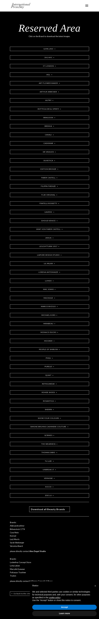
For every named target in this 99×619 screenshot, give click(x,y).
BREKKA (48, 126)
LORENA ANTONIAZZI (48, 272)
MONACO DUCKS (48, 332)
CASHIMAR (48, 143)
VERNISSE (48, 478)
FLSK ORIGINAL (48, 195)
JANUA (48, 238)
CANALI (48, 135)
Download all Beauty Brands (48, 509)
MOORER (48, 341)
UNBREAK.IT (48, 470)
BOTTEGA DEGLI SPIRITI (48, 109)
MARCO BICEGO (48, 306)
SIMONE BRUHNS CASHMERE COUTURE (48, 427)
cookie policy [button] (54, 597)
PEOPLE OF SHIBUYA (48, 349)
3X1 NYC (48, 57)
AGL (48, 75)
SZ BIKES (48, 435)
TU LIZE (48, 461)
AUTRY (48, 100)
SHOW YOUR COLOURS (48, 418)
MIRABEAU (48, 323)
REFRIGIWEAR (48, 384)
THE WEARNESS (48, 444)
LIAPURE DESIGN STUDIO (48, 255)
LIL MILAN (48, 263)
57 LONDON (48, 66)
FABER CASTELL (48, 178)
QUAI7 (48, 375)
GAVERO (48, 212)
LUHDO (48, 281)
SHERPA (48, 409)
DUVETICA (48, 160)
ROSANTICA (48, 401)
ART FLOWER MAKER (48, 83)
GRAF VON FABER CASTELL (48, 229)
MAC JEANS (48, 289)
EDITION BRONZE (48, 169)
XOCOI (48, 487)
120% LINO (48, 49)
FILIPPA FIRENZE (48, 186)
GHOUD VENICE (48, 221)
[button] (95, 586)
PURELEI (48, 366)
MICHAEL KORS (48, 315)
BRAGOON (48, 117)
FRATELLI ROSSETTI (48, 203)
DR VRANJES (48, 152)
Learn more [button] (64, 613)
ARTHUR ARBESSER (48, 92)
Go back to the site (22, 593)
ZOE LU (48, 495)
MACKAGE (48, 298)
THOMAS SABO (48, 452)
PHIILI (48, 358)
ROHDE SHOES (48, 392)
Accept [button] (64, 607)
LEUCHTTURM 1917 (48, 246)
